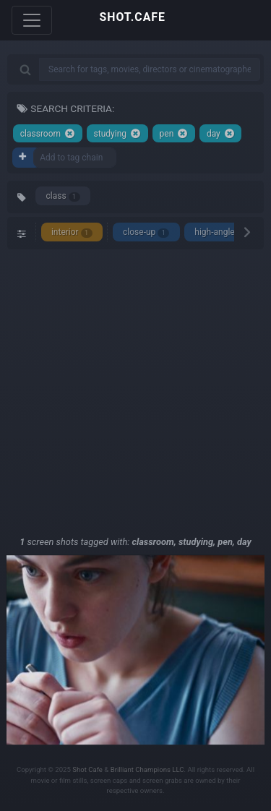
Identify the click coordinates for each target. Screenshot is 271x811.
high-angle (221, 232)
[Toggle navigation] (32, 20)
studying (117, 133)
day (221, 133)
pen (174, 133)
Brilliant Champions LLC (147, 769)
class (63, 196)
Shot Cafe (87, 769)
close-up (146, 232)
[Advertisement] (135, 392)
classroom (47, 133)
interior (72, 232)
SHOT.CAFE (132, 17)
